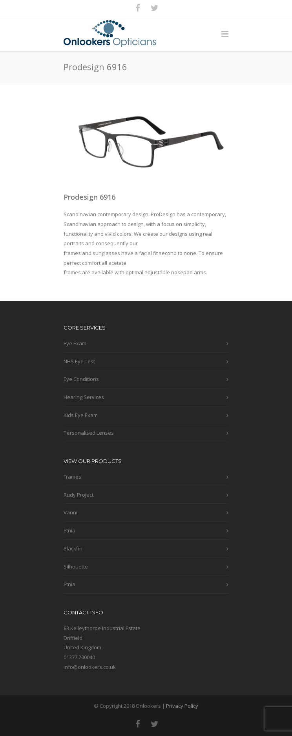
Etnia (69, 530)
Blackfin (73, 548)
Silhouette (76, 566)
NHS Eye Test (79, 361)
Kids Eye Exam (81, 415)
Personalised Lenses (89, 432)
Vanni (70, 512)
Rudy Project (78, 494)
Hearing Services (84, 397)
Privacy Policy (182, 705)
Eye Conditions (81, 379)
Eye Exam (75, 343)
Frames (72, 476)
